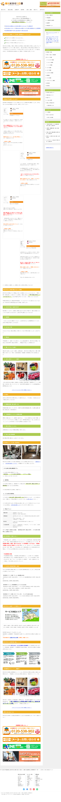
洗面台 (51, 39)
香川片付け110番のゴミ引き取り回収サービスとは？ (16, 26)
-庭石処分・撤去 (29, 779)
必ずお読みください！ (9, 28)
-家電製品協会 (37, 784)
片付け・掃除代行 (50, 15)
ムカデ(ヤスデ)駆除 (50, 72)
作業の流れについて (50, 95)
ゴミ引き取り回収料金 (29, 28)
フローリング (48, 36)
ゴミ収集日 (48, 112)
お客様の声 (17, 9)
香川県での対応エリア (50, 92)
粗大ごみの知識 (50, 117)
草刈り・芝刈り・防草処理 (51, 54)
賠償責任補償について (20, 784)
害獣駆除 (48, 75)
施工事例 (22, 9)
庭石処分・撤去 (49, 52)
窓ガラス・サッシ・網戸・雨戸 (53, 40)
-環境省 (36, 782)
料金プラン (36, 9)
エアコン (53, 36)
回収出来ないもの (51, 105)
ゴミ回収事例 (38, 28)
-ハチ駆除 (28, 782)
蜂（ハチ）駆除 (49, 57)
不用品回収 (48, 17)
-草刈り (28, 785)
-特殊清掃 (28, 781)
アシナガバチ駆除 (51, 59)
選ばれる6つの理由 (19, 28)
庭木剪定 (48, 85)
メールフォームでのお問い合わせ (50, 6)
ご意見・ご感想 (29, 9)
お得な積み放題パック (15, 504)
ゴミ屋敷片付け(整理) (50, 20)
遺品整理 (48, 22)
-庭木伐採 (28, 783)
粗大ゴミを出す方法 (50, 114)
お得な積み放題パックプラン (11, 463)
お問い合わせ (42, 9)
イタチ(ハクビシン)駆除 (51, 80)
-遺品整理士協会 (37, 785)
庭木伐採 (48, 83)
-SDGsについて (37, 783)
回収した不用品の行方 (50, 102)
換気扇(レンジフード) (52, 38)
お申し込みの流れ (16, 30)
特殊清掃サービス (50, 25)
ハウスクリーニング (51, 32)
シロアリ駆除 (49, 67)
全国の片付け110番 (14, 637)
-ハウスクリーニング (29, 780)
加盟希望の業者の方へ (50, 147)
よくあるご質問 (49, 100)
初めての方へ (3, 9)
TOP (20, 769)
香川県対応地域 (8, 30)
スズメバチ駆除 (50, 62)
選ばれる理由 (10, 9)
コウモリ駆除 (49, 77)
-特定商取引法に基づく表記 (38, 779)
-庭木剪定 (28, 784)
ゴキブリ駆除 (49, 70)
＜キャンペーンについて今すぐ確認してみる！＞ (22, 707)
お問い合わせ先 (24, 30)
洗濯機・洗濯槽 (48, 42)
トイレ (54, 39)
